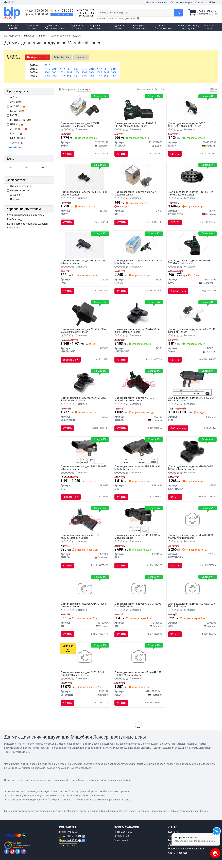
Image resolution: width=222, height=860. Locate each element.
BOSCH (17, 111)
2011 (54, 69)
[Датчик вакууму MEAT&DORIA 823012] (192, 519)
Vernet (15, 142)
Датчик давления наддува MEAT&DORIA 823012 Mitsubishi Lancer (191, 536)
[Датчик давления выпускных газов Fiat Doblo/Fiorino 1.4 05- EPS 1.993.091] (138, 451)
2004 (77, 72)
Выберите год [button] (37, 57)
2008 (106, 72)
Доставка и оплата (156, 2)
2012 (62, 69)
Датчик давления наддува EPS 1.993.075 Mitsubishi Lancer (83, 467)
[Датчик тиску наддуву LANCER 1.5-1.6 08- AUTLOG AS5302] (84, 519)
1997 (99, 76)
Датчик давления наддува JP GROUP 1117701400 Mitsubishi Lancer (135, 124)
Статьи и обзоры (177, 852)
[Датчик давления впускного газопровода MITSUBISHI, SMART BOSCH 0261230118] (84, 107)
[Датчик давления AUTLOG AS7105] (138, 382)
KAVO (14, 133)
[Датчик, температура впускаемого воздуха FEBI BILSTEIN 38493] (192, 176)
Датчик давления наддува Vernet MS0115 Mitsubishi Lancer (191, 330)
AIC (12, 97)
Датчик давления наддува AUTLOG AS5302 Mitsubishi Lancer (80, 536)
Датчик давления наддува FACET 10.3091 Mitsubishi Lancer (84, 193)
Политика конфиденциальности (186, 848)
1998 (106, 76)
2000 (47, 72)
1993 (69, 76)
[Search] (178, 12)
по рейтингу (83, 89)
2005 (84, 72)
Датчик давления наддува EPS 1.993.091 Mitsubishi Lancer (137, 467)
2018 (106, 69)
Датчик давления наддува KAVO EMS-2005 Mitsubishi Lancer (189, 261)
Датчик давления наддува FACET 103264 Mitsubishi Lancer (84, 261)
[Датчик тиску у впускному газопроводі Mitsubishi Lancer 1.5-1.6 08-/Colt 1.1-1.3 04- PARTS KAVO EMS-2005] (192, 245)
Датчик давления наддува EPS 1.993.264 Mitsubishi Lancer (191, 399)
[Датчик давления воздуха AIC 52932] (138, 176)
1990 (47, 76)
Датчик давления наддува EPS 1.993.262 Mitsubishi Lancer (137, 536)
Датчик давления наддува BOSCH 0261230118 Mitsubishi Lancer (80, 124)
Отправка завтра (18, 190)
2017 (99, 69)
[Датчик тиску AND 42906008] (192, 588)
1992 (62, 76)
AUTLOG (16, 106)
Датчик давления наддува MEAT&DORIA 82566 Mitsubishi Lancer (191, 467)
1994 (77, 76)
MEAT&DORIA (17, 138)
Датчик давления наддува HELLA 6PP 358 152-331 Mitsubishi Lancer (137, 673)
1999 (113, 76)
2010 (47, 69)
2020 (47, 65)
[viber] (23, 851)
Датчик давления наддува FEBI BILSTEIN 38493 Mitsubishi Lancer (190, 193)
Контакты (200, 2)
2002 (62, 72)
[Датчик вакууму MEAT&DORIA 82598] (138, 313)
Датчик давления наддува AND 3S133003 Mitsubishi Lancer (137, 605)
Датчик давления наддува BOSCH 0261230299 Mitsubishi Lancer (187, 124)
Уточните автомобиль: (14, 57)
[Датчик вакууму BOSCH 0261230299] (192, 107)
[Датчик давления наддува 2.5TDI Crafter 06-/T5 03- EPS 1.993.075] (84, 451)
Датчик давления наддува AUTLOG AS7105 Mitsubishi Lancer (134, 399)
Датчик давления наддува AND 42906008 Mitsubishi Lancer (191, 605)
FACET (13, 115)
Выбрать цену (178, 291)
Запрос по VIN (62, 14)
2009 (113, 72)
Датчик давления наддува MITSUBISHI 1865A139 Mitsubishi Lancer (82, 673)
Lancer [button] (81, 57)
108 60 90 (36, 10)
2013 (69, 69)
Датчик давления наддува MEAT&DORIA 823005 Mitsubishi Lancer (83, 330)
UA (7, 2)
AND (14, 101)
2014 (77, 69)
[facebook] (6, 851)
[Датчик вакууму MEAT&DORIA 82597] (84, 382)
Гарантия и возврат (181, 2)
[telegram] (17, 851)
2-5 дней (13, 194)
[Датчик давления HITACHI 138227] (138, 245)
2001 (54, 72)
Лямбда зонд (14, 219)
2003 (69, 72)
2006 (91, 72)
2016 (91, 69)
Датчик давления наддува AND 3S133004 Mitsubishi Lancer (84, 605)
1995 (84, 76)
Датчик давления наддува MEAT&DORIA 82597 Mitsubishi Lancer (83, 399)
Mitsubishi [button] (61, 57)
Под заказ (14, 199)
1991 (54, 76)
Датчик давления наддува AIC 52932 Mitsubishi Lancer (135, 193)
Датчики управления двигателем (25, 215)
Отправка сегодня (19, 186)
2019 (113, 69)
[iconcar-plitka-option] (212, 90)
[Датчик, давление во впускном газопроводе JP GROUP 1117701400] (138, 107)
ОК (42, 167)
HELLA (15, 124)
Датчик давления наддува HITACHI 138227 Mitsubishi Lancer (138, 261)
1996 (91, 76)
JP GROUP (17, 129)
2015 (84, 69)
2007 (99, 72)
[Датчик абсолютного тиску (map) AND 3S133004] (84, 588)
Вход (213, 2)
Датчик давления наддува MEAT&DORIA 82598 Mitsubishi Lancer (137, 330)
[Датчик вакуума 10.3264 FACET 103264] (84, 245)
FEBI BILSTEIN (19, 120)
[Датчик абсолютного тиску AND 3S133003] (138, 588)
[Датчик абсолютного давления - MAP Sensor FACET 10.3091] (84, 176)
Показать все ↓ (15, 147)
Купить (67, 153)
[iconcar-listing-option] (216, 90)
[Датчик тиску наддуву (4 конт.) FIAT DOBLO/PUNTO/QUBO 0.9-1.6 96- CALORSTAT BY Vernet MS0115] (192, 313)
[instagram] (12, 851)
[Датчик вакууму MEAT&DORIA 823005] (84, 313)
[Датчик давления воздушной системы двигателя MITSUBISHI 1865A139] (84, 657)
